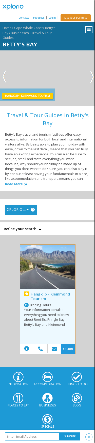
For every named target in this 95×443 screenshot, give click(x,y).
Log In (52, 17)
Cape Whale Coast (28, 27)
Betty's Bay (20, 44)
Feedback (38, 17)
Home (7, 27)
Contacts (24, 17)
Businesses (20, 33)
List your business (75, 17)
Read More (14, 184)
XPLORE (68, 349)
